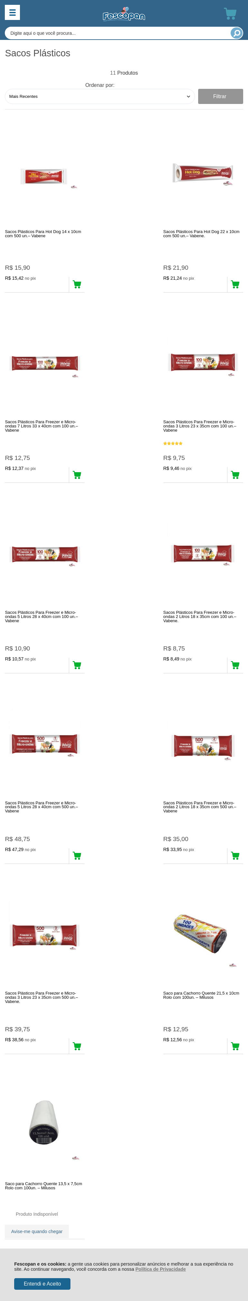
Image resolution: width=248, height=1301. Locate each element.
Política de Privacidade (160, 1269)
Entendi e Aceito (42, 1284)
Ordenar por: (100, 85)
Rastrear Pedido (42, 1063)
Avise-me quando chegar (116, 860)
